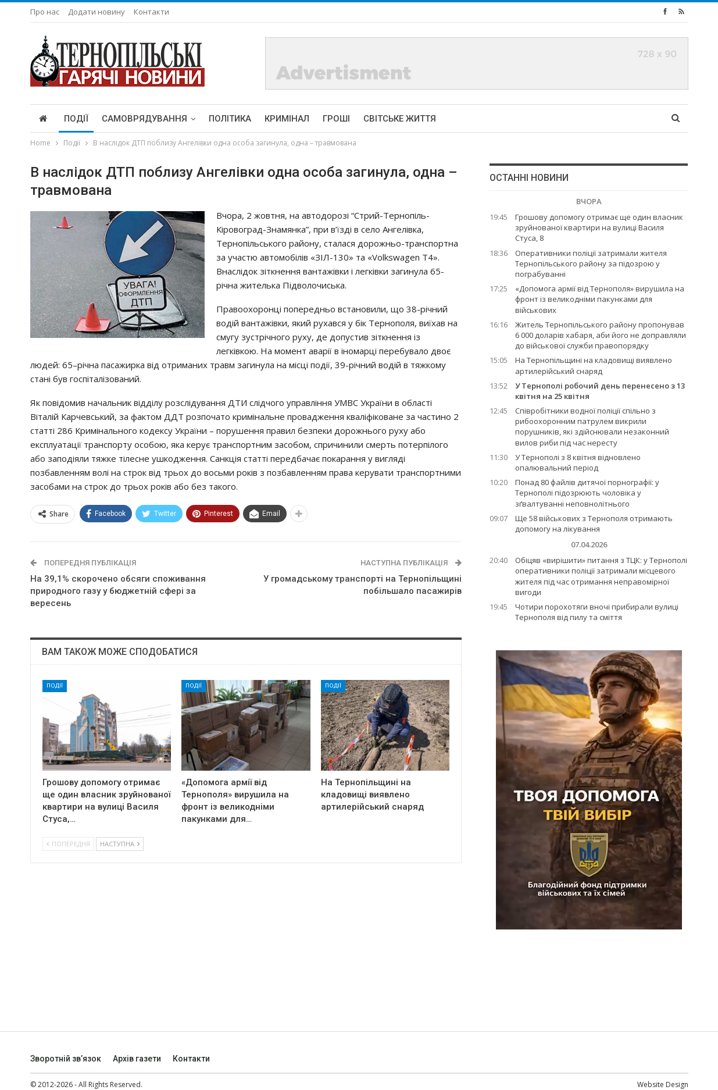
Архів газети (137, 1058)
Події (76, 118)
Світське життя (399, 118)
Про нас (44, 11)
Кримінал (287, 118)
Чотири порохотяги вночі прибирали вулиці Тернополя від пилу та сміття (596, 611)
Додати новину (96, 11)
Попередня (68, 843)
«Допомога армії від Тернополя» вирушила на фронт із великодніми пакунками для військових (599, 299)
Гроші (336, 118)
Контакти (151, 11)
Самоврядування (144, 118)
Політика (230, 118)
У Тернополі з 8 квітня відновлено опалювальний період (578, 462)
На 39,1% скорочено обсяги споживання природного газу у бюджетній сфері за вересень (118, 591)
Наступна (120, 843)
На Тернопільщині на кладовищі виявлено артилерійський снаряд (593, 365)
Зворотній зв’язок (65, 1058)
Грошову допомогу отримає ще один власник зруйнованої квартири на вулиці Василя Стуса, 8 (599, 227)
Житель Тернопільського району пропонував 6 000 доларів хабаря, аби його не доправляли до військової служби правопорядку (600, 335)
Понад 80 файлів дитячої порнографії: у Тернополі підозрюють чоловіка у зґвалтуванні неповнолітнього (587, 492)
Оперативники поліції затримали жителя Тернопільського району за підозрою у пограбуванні (591, 263)
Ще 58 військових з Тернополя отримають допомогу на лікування (594, 523)
